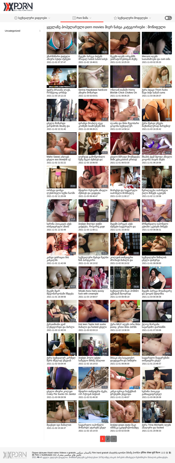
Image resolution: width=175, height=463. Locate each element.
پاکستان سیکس (83, 452)
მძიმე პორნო (133, 452)
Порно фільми (39, 452)
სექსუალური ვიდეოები (32, 18)
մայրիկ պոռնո (117, 452)
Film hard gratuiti (100, 452)
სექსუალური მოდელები (132, 18)
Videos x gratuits (67, 452)
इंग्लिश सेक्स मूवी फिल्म (150, 452)
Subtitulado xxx (48, 455)
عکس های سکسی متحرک (69, 455)
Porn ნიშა (82, 18)
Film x (38, 455)
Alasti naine (53, 452)
